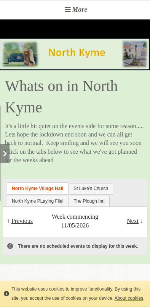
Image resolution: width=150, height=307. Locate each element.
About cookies (129, 298)
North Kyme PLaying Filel (37, 201)
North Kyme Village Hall (37, 188)
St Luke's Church (90, 188)
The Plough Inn (88, 201)
